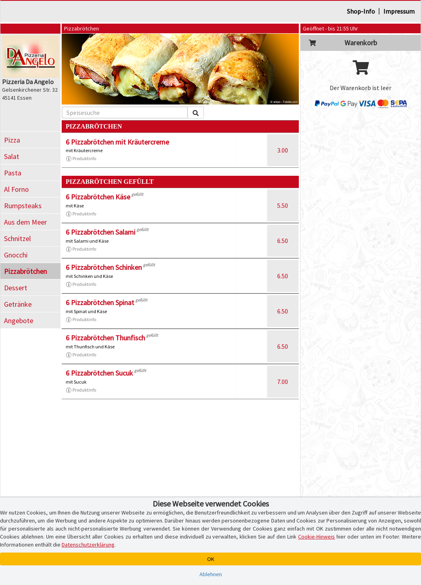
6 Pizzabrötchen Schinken (104, 267)
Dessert (15, 287)
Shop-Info (361, 11)
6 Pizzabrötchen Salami (100, 232)
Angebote (18, 320)
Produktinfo (81, 158)
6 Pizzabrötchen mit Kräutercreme (117, 142)
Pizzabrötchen (25, 271)
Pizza (12, 140)
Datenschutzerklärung (88, 544)
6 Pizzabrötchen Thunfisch (105, 337)
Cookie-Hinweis (316, 536)
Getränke (18, 304)
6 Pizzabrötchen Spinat (100, 302)
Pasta (12, 172)
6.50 (282, 241)
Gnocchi (16, 254)
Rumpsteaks (23, 205)
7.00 (282, 382)
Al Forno (16, 189)
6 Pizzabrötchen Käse (98, 196)
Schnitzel (17, 238)
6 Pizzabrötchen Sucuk (99, 373)
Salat (11, 156)
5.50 (282, 205)
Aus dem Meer (25, 222)
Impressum (399, 11)
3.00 (282, 150)
